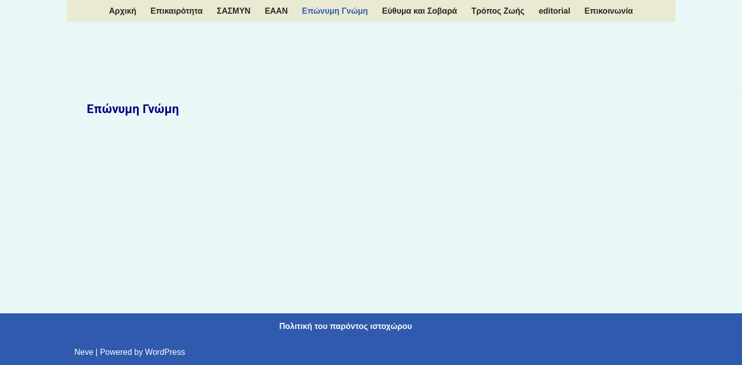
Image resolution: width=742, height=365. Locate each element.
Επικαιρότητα (177, 11)
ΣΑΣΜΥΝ (233, 11)
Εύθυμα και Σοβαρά (419, 11)
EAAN (276, 11)
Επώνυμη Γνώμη (335, 11)
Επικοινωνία (609, 11)
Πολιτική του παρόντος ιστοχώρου (345, 326)
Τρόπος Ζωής (498, 11)
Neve (84, 352)
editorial (554, 11)
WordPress (165, 352)
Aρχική (123, 11)
